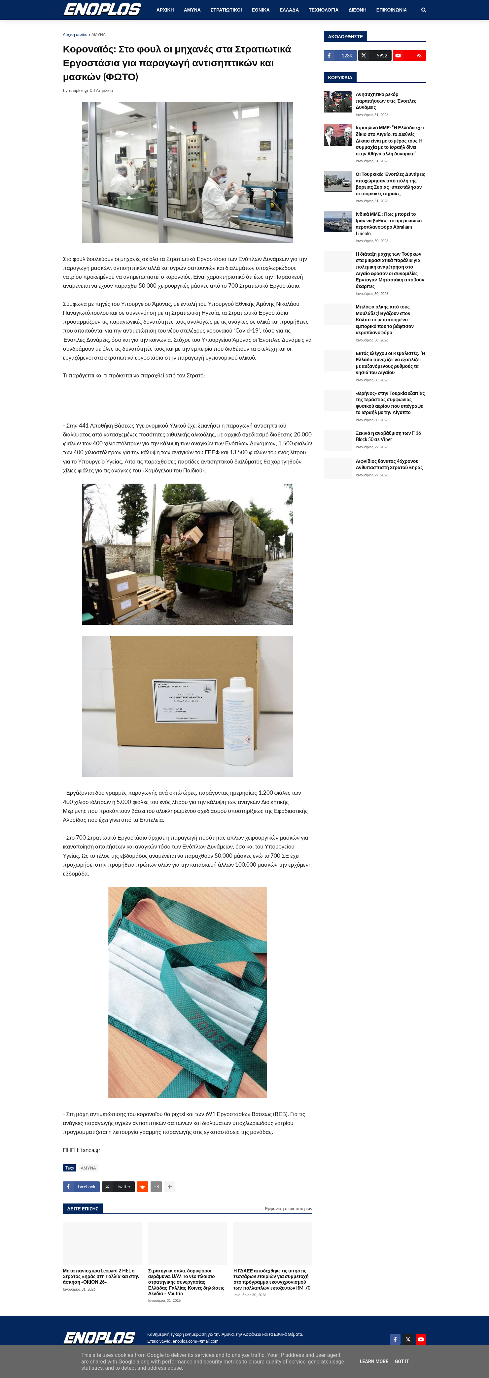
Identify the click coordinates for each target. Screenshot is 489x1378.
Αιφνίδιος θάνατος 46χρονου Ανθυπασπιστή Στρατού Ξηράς (389, 464)
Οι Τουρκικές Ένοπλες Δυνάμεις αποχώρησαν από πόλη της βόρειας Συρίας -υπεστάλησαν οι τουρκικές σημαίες (391, 183)
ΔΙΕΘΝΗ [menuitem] (357, 10)
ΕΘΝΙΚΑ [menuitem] (261, 10)
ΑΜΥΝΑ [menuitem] (192, 10)
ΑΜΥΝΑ (98, 34)
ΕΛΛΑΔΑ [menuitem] (289, 10)
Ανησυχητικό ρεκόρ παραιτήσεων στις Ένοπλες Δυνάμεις (386, 100)
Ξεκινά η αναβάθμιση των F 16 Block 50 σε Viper (388, 436)
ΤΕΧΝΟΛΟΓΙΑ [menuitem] (323, 10)
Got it (402, 1361)
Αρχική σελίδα (75, 34)
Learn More (374, 1361)
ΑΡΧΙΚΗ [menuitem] (165, 10)
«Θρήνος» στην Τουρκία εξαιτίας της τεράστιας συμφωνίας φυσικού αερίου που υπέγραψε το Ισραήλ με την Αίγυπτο (390, 402)
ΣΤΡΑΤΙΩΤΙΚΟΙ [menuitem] (226, 10)
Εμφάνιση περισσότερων (288, 1208)
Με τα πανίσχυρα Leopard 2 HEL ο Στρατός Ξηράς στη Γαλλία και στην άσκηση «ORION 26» (101, 1276)
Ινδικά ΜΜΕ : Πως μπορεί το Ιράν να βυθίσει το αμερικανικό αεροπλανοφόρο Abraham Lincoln (389, 223)
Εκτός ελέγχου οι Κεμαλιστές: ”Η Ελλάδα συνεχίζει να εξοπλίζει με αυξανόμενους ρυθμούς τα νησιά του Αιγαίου (391, 362)
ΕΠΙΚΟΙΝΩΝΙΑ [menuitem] (391, 10)
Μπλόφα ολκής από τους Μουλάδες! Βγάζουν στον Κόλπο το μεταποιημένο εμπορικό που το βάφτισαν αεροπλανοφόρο (385, 319)
